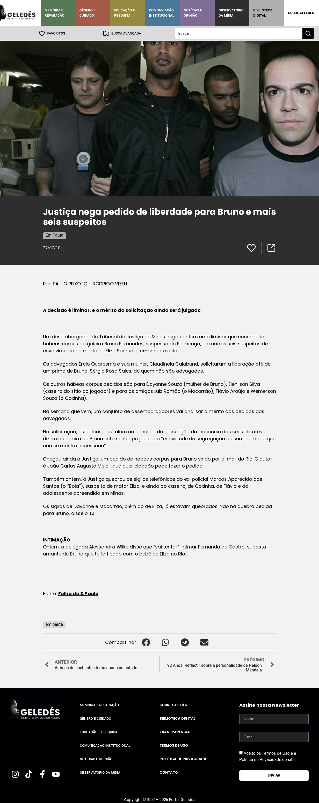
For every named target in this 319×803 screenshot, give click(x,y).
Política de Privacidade (183, 758)
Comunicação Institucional (161, 12)
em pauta (54, 624)
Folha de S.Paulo (78, 593)
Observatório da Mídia (231, 12)
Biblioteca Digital (262, 12)
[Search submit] (308, 33)
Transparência (175, 731)
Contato (169, 772)
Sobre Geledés (301, 13)
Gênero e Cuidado (87, 12)
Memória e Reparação (54, 12)
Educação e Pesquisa (124, 12)
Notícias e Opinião (193, 12)
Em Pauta (54, 234)
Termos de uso (174, 745)
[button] (146, 642)
